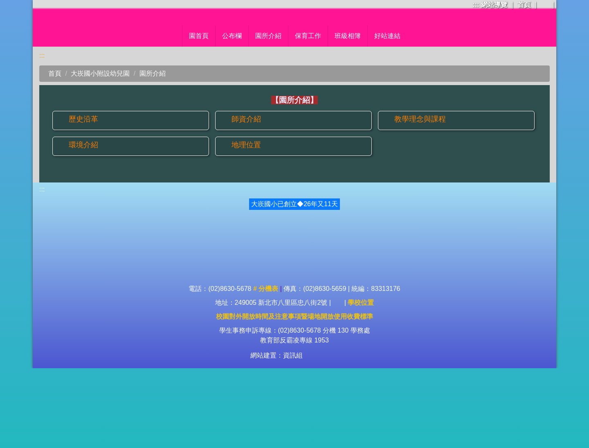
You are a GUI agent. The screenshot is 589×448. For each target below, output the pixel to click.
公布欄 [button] (209, 113)
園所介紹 (152, 150)
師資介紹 (246, 197)
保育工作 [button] (285, 113)
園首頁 (176, 113)
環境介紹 (83, 222)
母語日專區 (367, 113)
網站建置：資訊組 (276, 435)
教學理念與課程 (420, 197)
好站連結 (411, 113)
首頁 (524, 4)
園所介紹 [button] (245, 113)
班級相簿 (325, 113)
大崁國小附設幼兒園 (100, 150)
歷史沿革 (83, 197)
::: (475, 4)
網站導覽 (494, 4)
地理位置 (246, 222)
